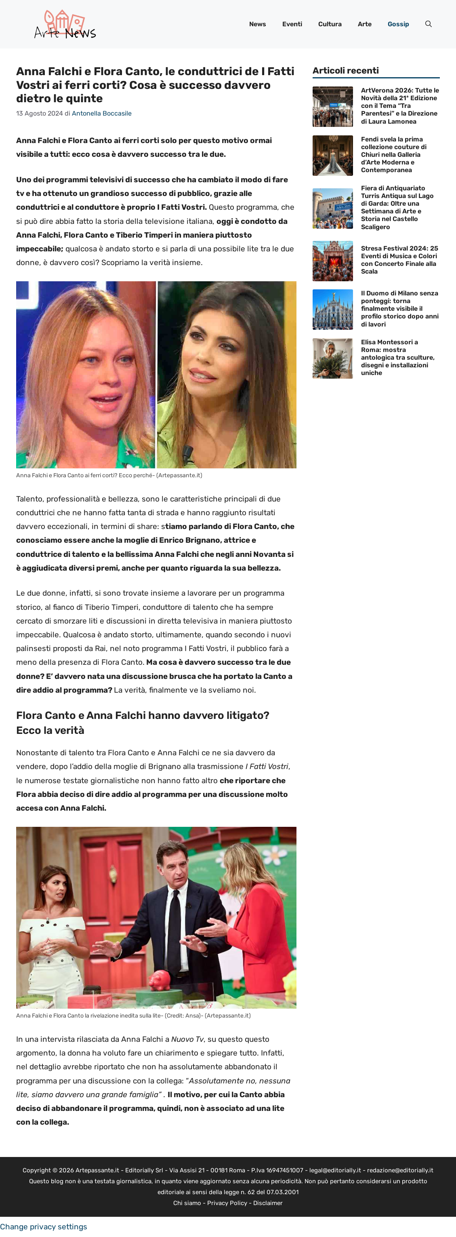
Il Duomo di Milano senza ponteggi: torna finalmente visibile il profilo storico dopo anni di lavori (400, 308)
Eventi (292, 24)
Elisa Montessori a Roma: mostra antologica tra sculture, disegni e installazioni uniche (398, 357)
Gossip (398, 24)
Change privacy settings (43, 1226)
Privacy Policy (227, 1203)
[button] (428, 24)
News (257, 24)
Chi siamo (187, 1203)
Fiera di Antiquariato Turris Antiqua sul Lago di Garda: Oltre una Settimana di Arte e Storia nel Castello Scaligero (397, 207)
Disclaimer (268, 1203)
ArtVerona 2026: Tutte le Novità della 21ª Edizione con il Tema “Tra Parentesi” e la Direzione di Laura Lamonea (400, 105)
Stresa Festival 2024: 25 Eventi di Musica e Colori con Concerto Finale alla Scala (399, 260)
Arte (365, 24)
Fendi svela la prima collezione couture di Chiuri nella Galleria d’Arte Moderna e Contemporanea (394, 154)
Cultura (330, 24)
